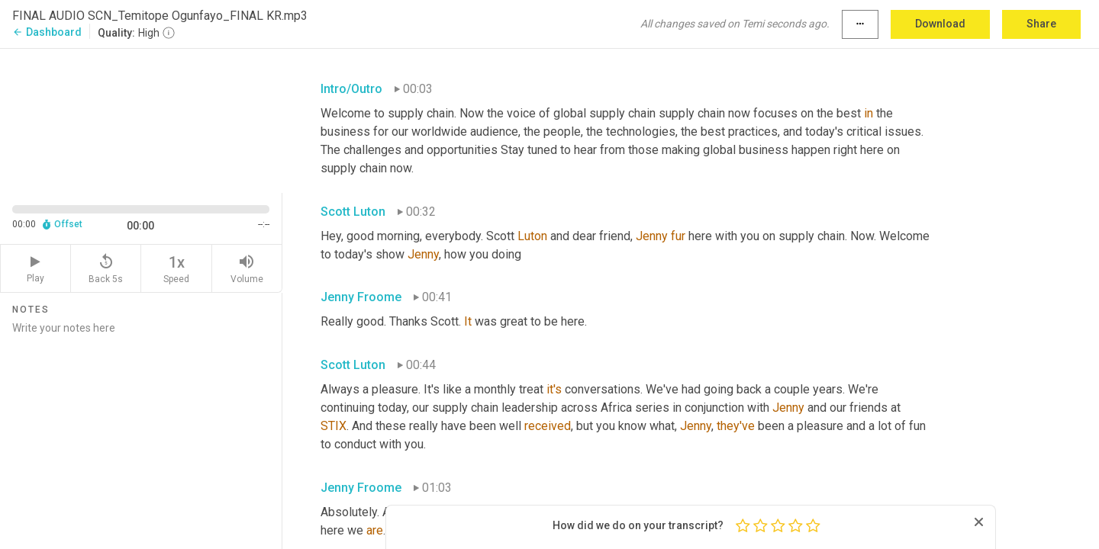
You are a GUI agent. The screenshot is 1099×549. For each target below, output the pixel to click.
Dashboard (47, 32)
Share (1041, 24)
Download (940, 24)
